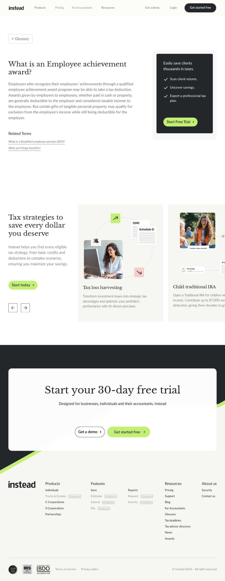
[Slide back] (13, 307)
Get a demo (152, 7)
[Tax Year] (36, 142)
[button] (40, 8)
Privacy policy (89, 569)
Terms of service (65, 569)
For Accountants (82, 7)
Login (173, 7)
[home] (16, 8)
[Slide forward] (25, 307)
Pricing (59, 7)
